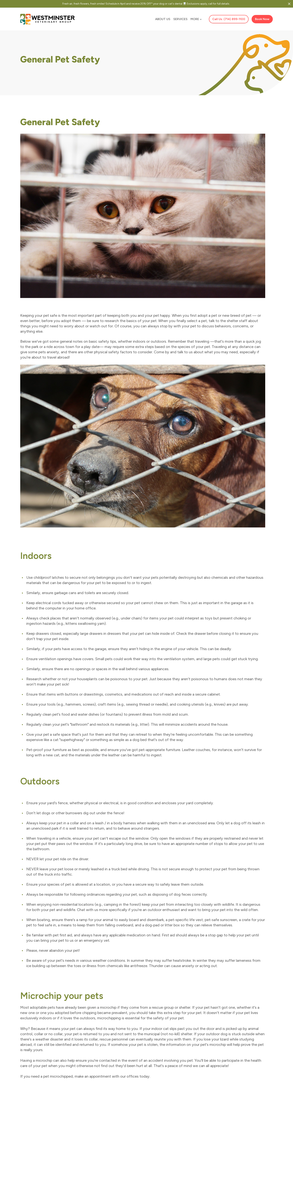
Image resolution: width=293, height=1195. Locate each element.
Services (180, 19)
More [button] (196, 19)
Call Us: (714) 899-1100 (228, 19)
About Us (162, 19)
